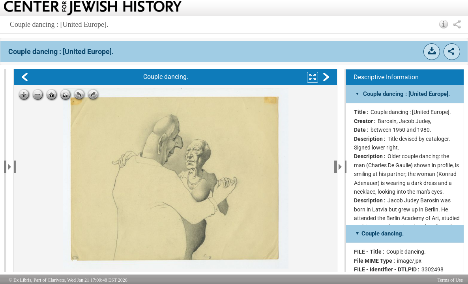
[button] (443, 24)
